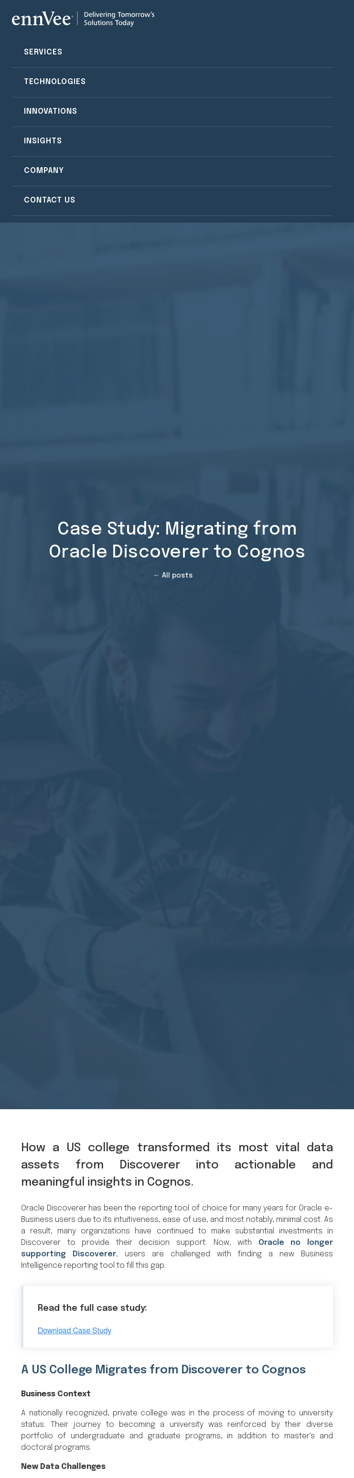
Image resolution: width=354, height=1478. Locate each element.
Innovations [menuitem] (50, 111)
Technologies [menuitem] (55, 82)
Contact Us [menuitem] (49, 200)
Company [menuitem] (44, 171)
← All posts (173, 575)
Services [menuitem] (43, 52)
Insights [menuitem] (43, 141)
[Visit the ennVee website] (83, 19)
